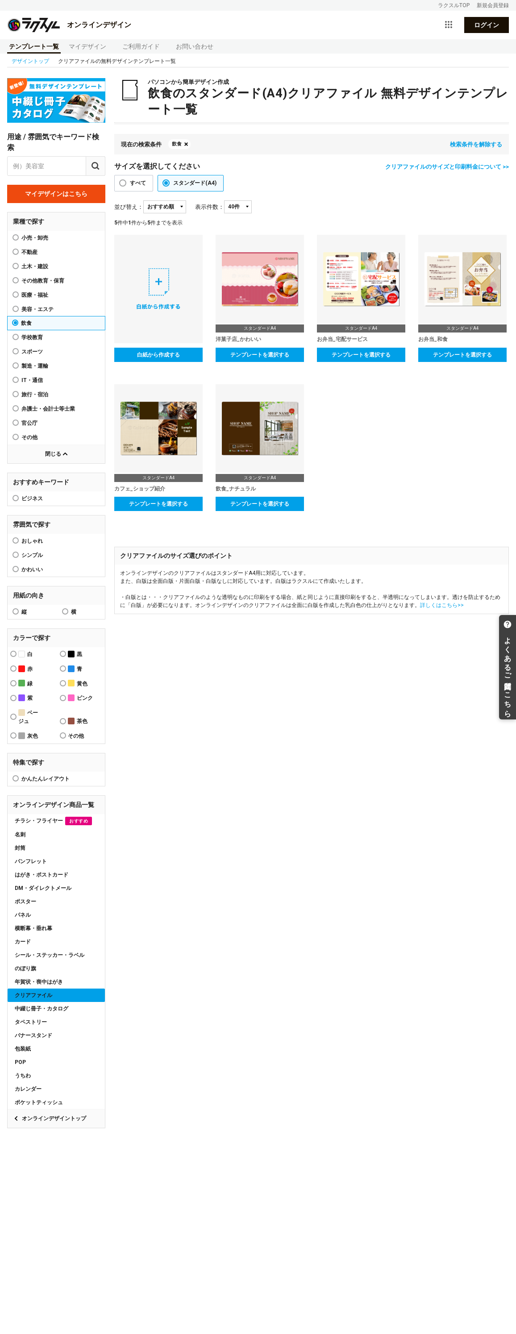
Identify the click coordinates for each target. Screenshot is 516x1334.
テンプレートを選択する (259, 355)
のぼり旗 (25, 968)
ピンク (80, 697)
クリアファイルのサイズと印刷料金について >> (447, 166)
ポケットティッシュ (39, 1102)
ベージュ (28, 716)
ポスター (25, 901)
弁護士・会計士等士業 (48, 409)
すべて (138, 183)
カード (23, 942)
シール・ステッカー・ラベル (49, 955)
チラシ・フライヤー (53, 821)
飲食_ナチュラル (236, 489)
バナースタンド (33, 1035)
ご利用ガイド (141, 46)
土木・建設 (34, 266)
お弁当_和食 (433, 339)
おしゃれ (32, 541)
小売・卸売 (34, 238)
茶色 (77, 721)
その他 (29, 437)
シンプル (32, 555)
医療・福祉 (34, 295)
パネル (23, 915)
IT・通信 (32, 380)
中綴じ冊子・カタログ (41, 1009)
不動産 (29, 252)
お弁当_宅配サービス (342, 339)
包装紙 (23, 1049)
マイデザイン (87, 46)
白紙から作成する (158, 355)
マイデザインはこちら (56, 193)
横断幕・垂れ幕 (33, 928)
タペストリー (31, 1022)
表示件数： (209, 207)
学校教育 (32, 337)
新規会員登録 (493, 5)
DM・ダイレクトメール (43, 888)
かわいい (32, 569)
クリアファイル (33, 995)
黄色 (77, 683)
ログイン (486, 25)
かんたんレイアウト (45, 779)
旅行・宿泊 (34, 394)
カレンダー (28, 1089)
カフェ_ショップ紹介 (139, 489)
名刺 (20, 834)
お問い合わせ (194, 46)
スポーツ (32, 352)
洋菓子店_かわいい (238, 339)
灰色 (28, 735)
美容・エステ (37, 309)
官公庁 (29, 423)
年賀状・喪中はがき (39, 982)
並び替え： (128, 207)
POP (20, 1062)
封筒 (20, 848)
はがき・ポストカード (41, 875)
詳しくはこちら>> (442, 605)
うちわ (23, 1075)
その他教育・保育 (42, 281)
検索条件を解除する (476, 144)
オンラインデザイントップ (54, 1118)
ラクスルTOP (454, 5)
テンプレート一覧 (34, 46)
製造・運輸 (34, 366)
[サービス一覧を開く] (448, 25)
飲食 (26, 323)
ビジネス (32, 498)
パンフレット (31, 861)
